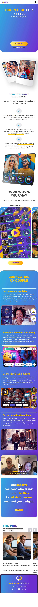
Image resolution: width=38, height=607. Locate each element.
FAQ (10, 599)
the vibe (10, 529)
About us (6, 599)
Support (12, 601)
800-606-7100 (17, 601)
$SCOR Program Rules (28, 599)
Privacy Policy (14, 599)
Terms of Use (20, 599)
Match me (19, 43)
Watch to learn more (19, 47)
